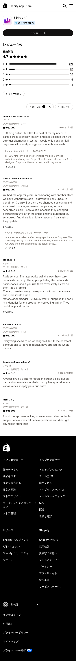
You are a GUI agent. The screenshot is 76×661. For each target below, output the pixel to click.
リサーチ (8, 559)
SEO (41, 502)
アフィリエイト (48, 573)
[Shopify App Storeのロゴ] (17, 5)
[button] (50, 107)
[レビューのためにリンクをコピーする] (27, 116)
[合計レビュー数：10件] (71, 74)
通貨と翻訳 (45, 516)
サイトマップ (10, 641)
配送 (41, 509)
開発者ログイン (12, 614)
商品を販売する (12, 482)
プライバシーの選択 (14, 650)
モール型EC (46, 476)
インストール (38, 32)
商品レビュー (47, 482)
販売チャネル (10, 469)
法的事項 (44, 579)
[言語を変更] (24, 604)
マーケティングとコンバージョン (19, 504)
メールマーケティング (52, 496)
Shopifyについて (49, 539)
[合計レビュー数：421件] (71, 63)
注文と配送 (9, 489)
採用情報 (44, 546)
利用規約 (8, 623)
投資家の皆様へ (48, 553)
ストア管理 (9, 513)
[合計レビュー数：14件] (71, 84)
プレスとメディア (49, 559)
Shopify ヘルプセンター (17, 539)
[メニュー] (71, 6)
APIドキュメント (12, 546)
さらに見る (10, 166)
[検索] (64, 6)
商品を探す (9, 476)
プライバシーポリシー (16, 632)
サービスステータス (50, 586)
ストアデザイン (12, 496)
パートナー (45, 566)
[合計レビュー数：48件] (71, 69)
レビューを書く (13, 93)
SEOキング (20, 17)
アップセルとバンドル (52, 489)
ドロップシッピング (50, 469)
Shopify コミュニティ (16, 553)
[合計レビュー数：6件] (72, 79)
